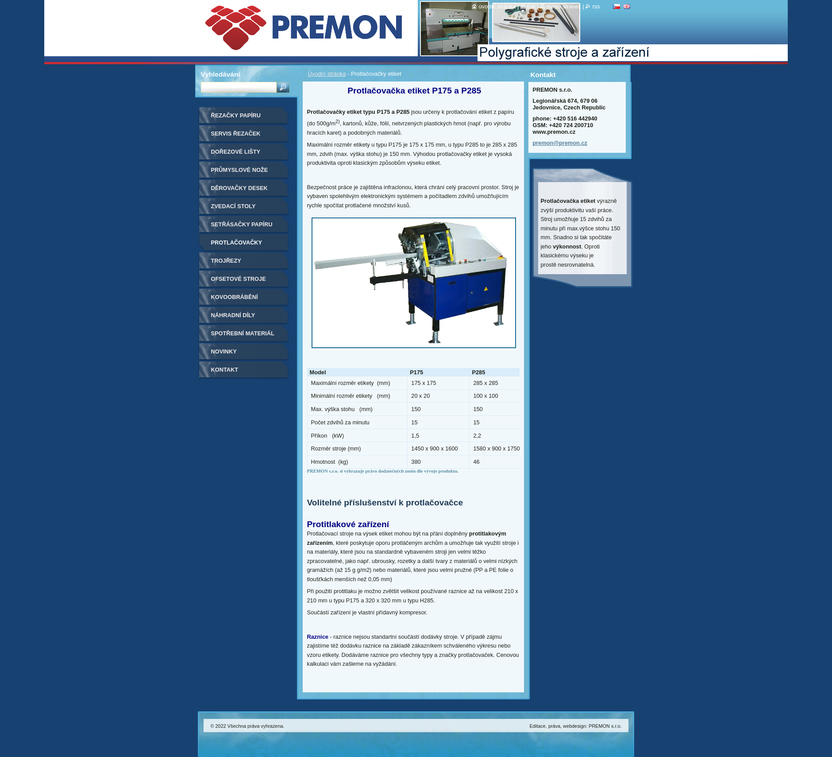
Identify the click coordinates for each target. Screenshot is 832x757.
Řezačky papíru (236, 115)
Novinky (224, 351)
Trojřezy (226, 260)
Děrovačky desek (239, 188)
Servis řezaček (236, 133)
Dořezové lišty (236, 151)
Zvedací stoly (233, 206)
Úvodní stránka (327, 73)
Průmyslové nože (239, 170)
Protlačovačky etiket (236, 245)
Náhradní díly (233, 315)
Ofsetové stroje (238, 279)
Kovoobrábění (234, 297)
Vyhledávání (220, 74)
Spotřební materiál (242, 333)
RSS (596, 6)
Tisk (531, 6)
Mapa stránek (564, 6)
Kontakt (225, 369)
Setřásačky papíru (242, 224)
